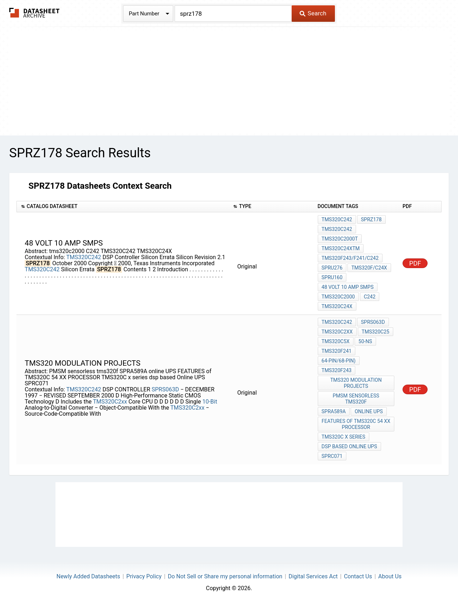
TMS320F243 (337, 370)
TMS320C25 (375, 332)
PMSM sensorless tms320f (356, 399)
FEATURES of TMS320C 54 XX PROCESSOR (356, 424)
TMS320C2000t (340, 239)
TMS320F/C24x (369, 268)
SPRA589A (334, 411)
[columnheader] (122, 206)
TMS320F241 (337, 351)
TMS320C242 (83, 257)
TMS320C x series (343, 437)
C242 (370, 297)
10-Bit (209, 401)
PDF (415, 263)
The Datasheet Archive (34, 13)
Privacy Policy (144, 576)
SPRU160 (332, 277)
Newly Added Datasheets (88, 576)
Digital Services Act (312, 576)
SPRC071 (332, 456)
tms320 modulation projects (356, 383)
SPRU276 (332, 268)
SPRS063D (166, 389)
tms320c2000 (338, 297)
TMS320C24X (337, 306)
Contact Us (358, 576)
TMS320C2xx (110, 401)
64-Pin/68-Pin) (339, 361)
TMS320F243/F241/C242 (350, 258)
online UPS (369, 411)
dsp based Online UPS (349, 446)
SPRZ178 (371, 219)
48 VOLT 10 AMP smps (348, 287)
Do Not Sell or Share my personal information (225, 576)
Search (312, 13)
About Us (389, 576)
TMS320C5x (336, 341)
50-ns (365, 341)
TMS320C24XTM (341, 248)
